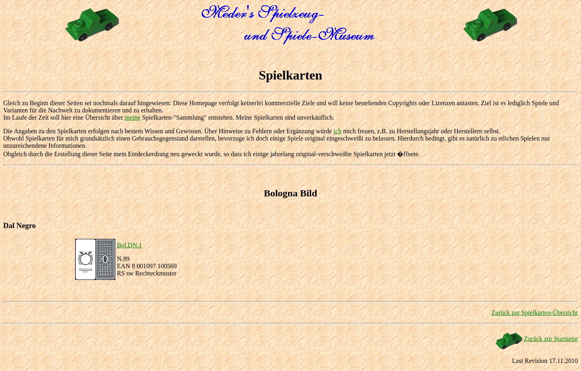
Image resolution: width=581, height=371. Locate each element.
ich (337, 131)
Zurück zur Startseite (551, 338)
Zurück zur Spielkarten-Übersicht (534, 312)
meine (133, 117)
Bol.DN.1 (129, 245)
